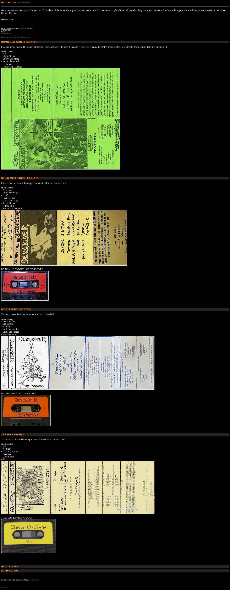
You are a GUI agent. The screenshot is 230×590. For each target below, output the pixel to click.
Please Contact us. (6, 33)
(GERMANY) (24, 2)
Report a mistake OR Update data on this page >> (15, 37)
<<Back (5, 587)
